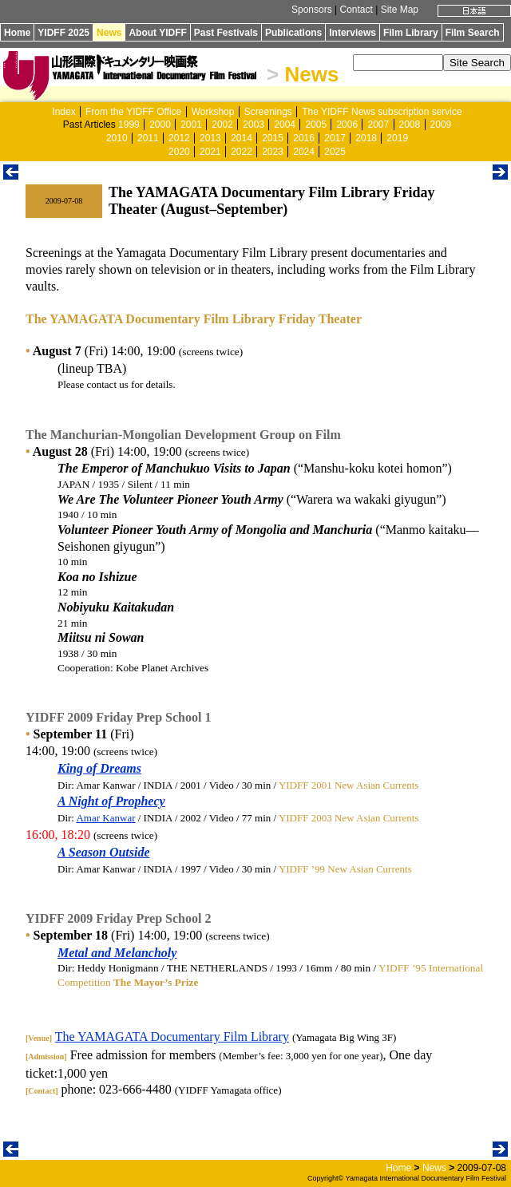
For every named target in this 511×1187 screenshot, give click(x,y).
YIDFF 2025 (63, 32)
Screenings (268, 111)
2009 (441, 124)
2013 (210, 138)
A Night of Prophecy (111, 801)
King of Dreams (99, 768)
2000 (160, 124)
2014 (241, 138)
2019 (397, 138)
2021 (210, 151)
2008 (410, 124)
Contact (355, 9)
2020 (179, 151)
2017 (335, 138)
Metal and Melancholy (116, 952)
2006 (347, 124)
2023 (272, 151)
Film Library (410, 32)
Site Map (399, 9)
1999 (129, 124)
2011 (148, 138)
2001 (191, 124)
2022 (241, 151)
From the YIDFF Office (133, 111)
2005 (316, 124)
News (109, 32)
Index (63, 111)
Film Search (473, 32)
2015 (272, 138)
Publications (293, 32)
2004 (284, 124)
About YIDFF (157, 32)
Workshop (213, 111)
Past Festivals (226, 32)
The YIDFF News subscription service (382, 111)
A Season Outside (103, 852)
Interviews (352, 32)
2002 (222, 124)
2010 (117, 138)
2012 (179, 138)
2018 (366, 138)
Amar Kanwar (105, 818)
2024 (304, 151)
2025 (335, 151)
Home (17, 32)
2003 (253, 124)
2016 (304, 138)
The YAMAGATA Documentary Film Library (172, 1036)
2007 (378, 124)
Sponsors (311, 9)
